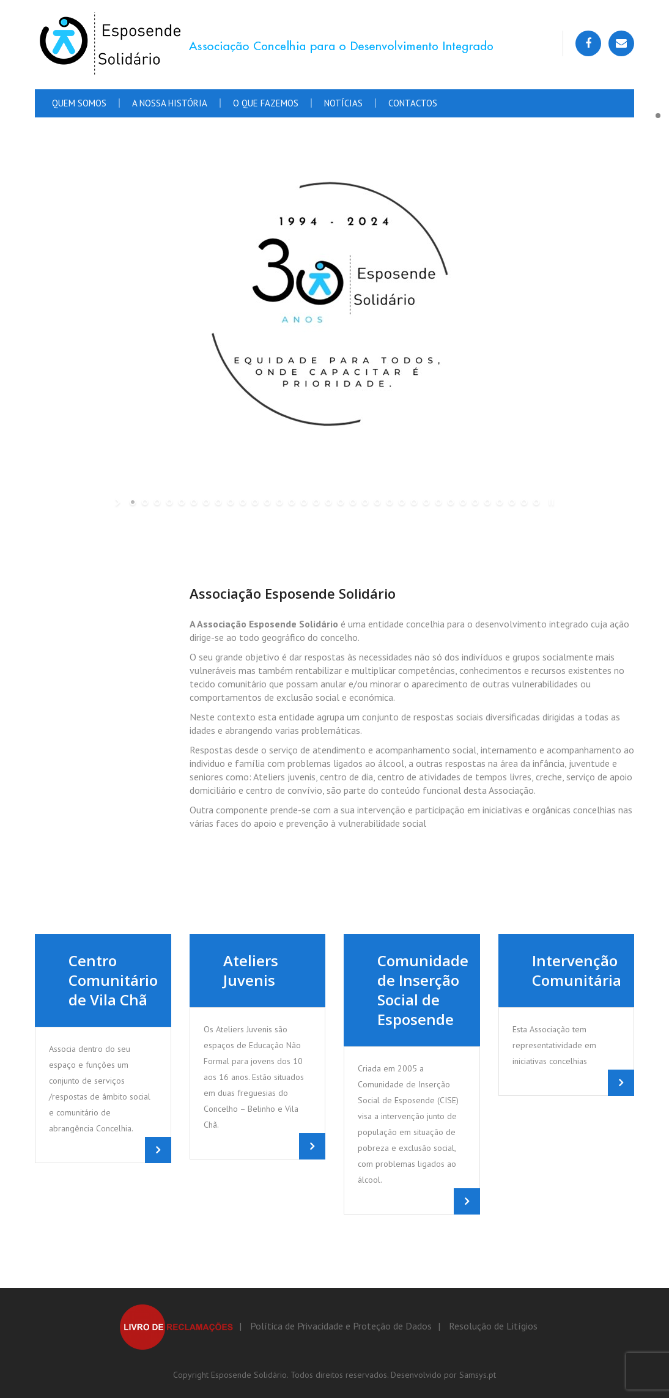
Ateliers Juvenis (250, 970)
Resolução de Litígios (493, 1326)
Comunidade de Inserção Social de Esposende (422, 989)
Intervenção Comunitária (576, 970)
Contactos (412, 103)
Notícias (343, 103)
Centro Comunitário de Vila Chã (113, 980)
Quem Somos (79, 103)
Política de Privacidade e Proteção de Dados (341, 1326)
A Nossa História (169, 103)
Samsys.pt (477, 1374)
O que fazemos (265, 103)
